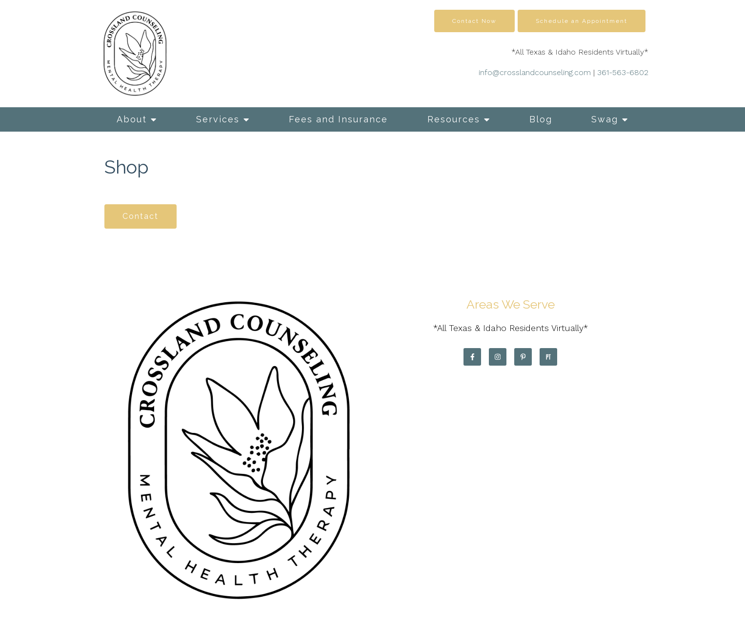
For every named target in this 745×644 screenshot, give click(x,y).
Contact (140, 216)
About (132, 119)
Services (218, 119)
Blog (540, 119)
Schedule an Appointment (581, 21)
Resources (453, 119)
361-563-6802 (622, 72)
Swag (604, 119)
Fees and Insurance (338, 119)
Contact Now (474, 21)
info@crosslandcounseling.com (535, 72)
